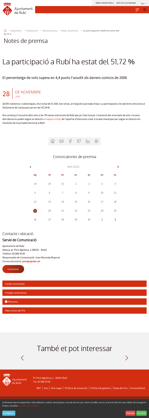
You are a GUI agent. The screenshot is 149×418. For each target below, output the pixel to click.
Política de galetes (100, 388)
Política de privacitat (76, 388)
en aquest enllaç (52, 119)
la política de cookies (28, 405)
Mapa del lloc (120, 388)
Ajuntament (16, 30)
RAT (39, 388)
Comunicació (32, 30)
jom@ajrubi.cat (31, 261)
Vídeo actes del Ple (15, 310)
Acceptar (141, 413)
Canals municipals (15, 283)
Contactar (13, 269)
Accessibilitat (137, 388)
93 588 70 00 (44, 381)
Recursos (11, 301)
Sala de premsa (49, 30)
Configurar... (9, 413)
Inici (46, 388)
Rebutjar (130, 413)
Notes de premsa (69, 30)
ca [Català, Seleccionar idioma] (143, 3)
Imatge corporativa (15, 292)
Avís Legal (56, 388)
